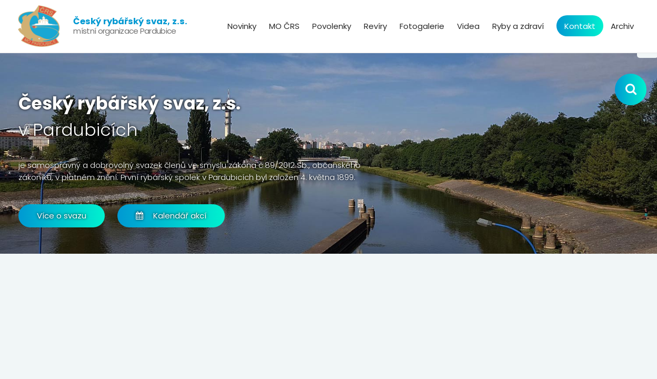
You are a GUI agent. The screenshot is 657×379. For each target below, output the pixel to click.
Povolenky (331, 26)
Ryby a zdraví (518, 26)
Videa (468, 26)
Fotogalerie (422, 26)
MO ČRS (284, 26)
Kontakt (579, 26)
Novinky (241, 26)
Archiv (622, 26)
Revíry (375, 26)
